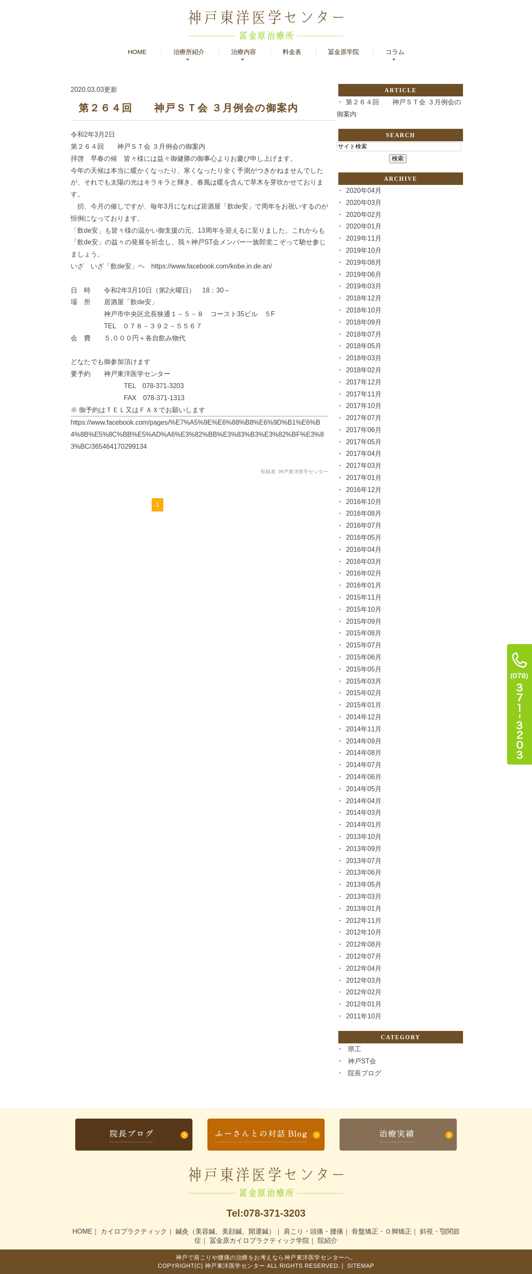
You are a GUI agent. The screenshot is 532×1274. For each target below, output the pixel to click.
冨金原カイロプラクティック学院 (259, 1240)
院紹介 (327, 1240)
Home (137, 51)
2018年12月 (363, 298)
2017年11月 (363, 394)
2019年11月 (363, 238)
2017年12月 (363, 382)
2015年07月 (363, 645)
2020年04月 (363, 190)
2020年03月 (363, 202)
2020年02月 (363, 214)
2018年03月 (363, 358)
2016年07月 (363, 525)
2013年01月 (363, 908)
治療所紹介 (188, 51)
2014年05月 (363, 788)
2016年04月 (363, 549)
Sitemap (359, 1265)
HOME (82, 1231)
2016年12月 (363, 489)
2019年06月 (363, 274)
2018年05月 (363, 345)
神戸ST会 (362, 1061)
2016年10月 (363, 501)
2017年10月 (363, 405)
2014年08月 (363, 752)
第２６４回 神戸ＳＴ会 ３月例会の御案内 (188, 108)
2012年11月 (363, 920)
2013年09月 (363, 848)
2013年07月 (363, 860)
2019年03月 (363, 286)
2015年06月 (363, 657)
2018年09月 (363, 322)
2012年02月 (363, 992)
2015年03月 (363, 681)
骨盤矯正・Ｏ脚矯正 (381, 1231)
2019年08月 (363, 262)
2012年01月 (363, 1004)
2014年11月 (363, 729)
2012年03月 (363, 980)
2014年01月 (363, 824)
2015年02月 (363, 692)
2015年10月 (363, 609)
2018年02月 (363, 370)
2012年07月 (363, 956)
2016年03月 (363, 561)
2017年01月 (363, 477)
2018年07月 (363, 334)
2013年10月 (363, 836)
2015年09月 (363, 621)
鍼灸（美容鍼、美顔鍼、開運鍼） (225, 1231)
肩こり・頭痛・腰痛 (313, 1231)
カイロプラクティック (134, 1231)
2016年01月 (363, 585)
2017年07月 (363, 417)
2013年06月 (363, 872)
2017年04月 (363, 453)
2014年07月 (363, 764)
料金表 (292, 51)
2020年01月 (363, 226)
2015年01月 (363, 704)
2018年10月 (363, 310)
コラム (395, 51)
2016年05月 (363, 537)
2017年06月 (363, 429)
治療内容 (243, 51)
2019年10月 (363, 250)
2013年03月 (363, 896)
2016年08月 (363, 513)
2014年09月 (363, 741)
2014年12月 (363, 717)
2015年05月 (363, 669)
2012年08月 (363, 944)
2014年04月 (363, 800)
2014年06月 (363, 776)
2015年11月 (363, 597)
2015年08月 (363, 633)
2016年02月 (363, 573)
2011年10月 (363, 1016)
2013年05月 (363, 884)
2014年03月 (363, 812)
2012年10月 (363, 932)
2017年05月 (363, 441)
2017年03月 (363, 465)
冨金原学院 (343, 51)
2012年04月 (363, 968)
